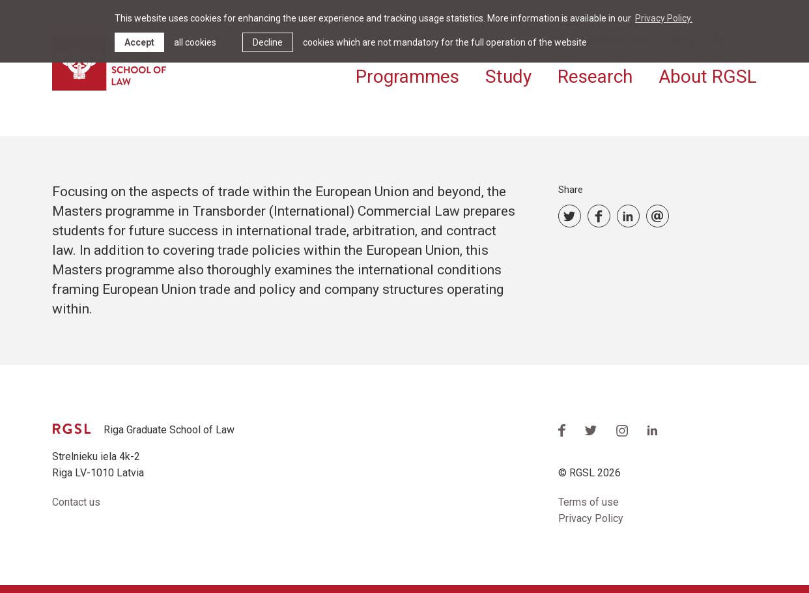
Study (508, 76)
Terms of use (588, 502)
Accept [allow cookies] (139, 42)
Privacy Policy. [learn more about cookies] (663, 18)
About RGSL (708, 76)
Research (595, 76)
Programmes (407, 76)
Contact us (76, 502)
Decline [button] (268, 42)
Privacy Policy (590, 518)
